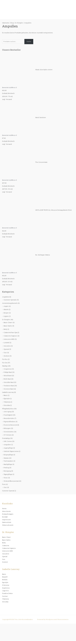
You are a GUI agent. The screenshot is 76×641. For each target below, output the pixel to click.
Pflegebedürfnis (8, 409)
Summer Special (8, 491)
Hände (6, 309)
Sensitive (7, 346)
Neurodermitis (9, 418)
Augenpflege (8, 448)
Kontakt (5, 517)
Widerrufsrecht (7, 525)
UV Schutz (7, 435)
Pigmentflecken (9, 422)
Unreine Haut (8, 389)
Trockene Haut (9, 386)
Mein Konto (6, 511)
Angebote (5, 297)
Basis (6, 395)
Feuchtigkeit (8, 415)
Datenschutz (6, 522)
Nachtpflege (8, 464)
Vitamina (7, 402)
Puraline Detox (7, 593)
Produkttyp (6, 438)
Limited (6, 343)
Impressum (6, 520)
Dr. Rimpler (6, 319)
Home (4, 508)
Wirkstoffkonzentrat (11, 481)
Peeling (6, 468)
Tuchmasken (8, 461)
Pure (3, 484)
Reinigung (7, 471)
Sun (5, 352)
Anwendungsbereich (9, 303)
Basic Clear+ (8, 322)
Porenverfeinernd (10, 425)
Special (6, 349)
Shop (12, 23)
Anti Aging (7, 412)
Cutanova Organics (10, 336)
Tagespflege (8, 474)
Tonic (6, 478)
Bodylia (4, 580)
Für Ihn (4, 359)
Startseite (5, 23)
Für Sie (4, 363)
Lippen (6, 316)
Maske (6, 458)
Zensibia (7, 405)
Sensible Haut (8, 382)
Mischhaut (7, 376)
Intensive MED (9, 339)
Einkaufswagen (7, 514)
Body (5, 329)
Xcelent (6, 356)
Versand (9, 99)
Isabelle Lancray (8, 392)
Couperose (8, 369)
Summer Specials (10, 300)
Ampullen (7, 445)
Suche (29, 41)
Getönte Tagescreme (11, 451)
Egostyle (7, 399)
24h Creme (8, 441)
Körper (6, 313)
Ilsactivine (6, 588)
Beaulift (4, 577)
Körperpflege (8, 455)
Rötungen (7, 428)
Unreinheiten (9, 432)
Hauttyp (4, 366)
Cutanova (5, 545)
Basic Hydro (8, 326)
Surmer (5, 596)
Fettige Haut (8, 372)
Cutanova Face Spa (10, 332)
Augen (6, 306)
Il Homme (5, 585)
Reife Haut (7, 379)
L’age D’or (5, 591)
